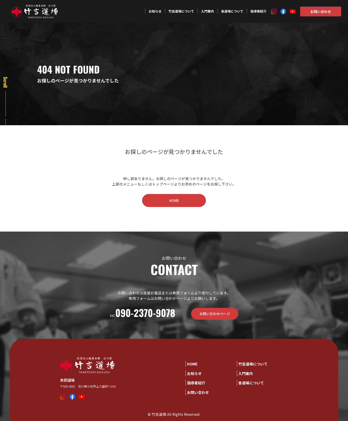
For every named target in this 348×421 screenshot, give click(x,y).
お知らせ (155, 11)
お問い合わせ (320, 11)
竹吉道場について (181, 11)
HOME (174, 200)
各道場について (232, 11)
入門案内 (207, 11)
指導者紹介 (258, 11)
